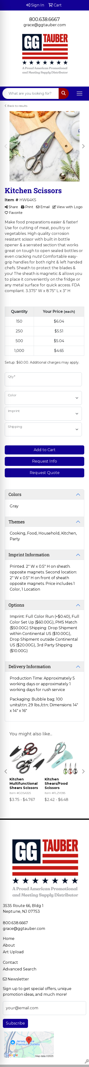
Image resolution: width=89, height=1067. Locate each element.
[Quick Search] (30, 93)
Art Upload (13, 952)
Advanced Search (19, 969)
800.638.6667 (44, 19)
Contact (10, 962)
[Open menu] (79, 93)
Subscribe (15, 1023)
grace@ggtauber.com (44, 25)
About (9, 945)
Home (8, 938)
